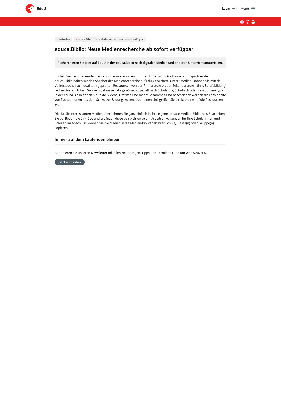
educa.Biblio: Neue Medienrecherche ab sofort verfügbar (111, 39)
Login (226, 8)
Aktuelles (64, 39)
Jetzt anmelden (70, 162)
